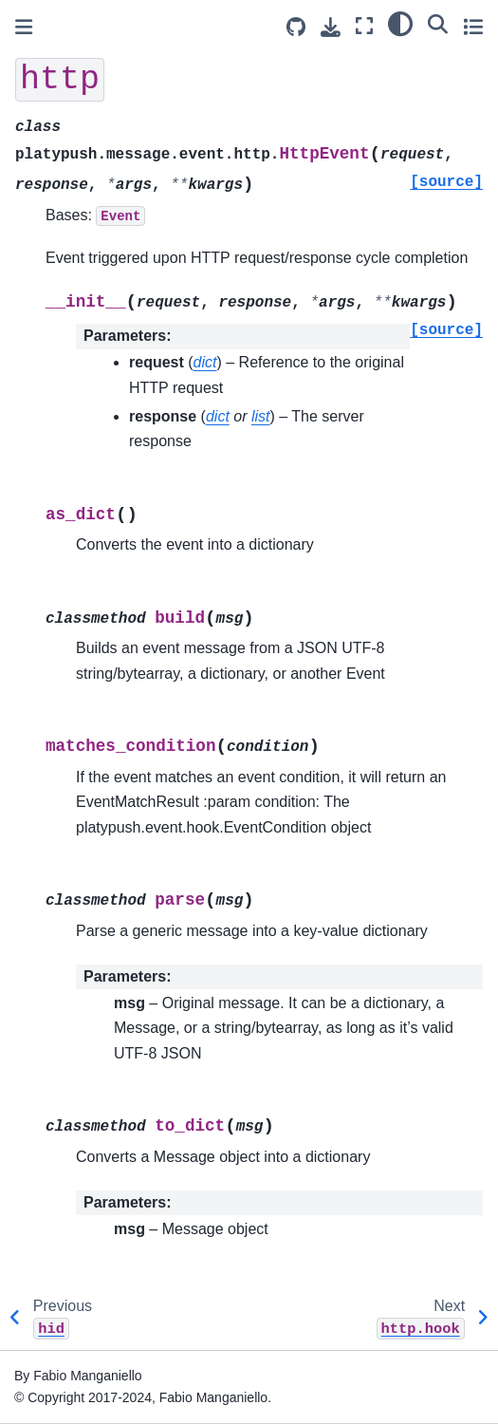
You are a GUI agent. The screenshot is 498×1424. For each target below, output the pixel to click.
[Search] (437, 24)
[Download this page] (330, 27)
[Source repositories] (296, 27)
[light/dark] (400, 24)
